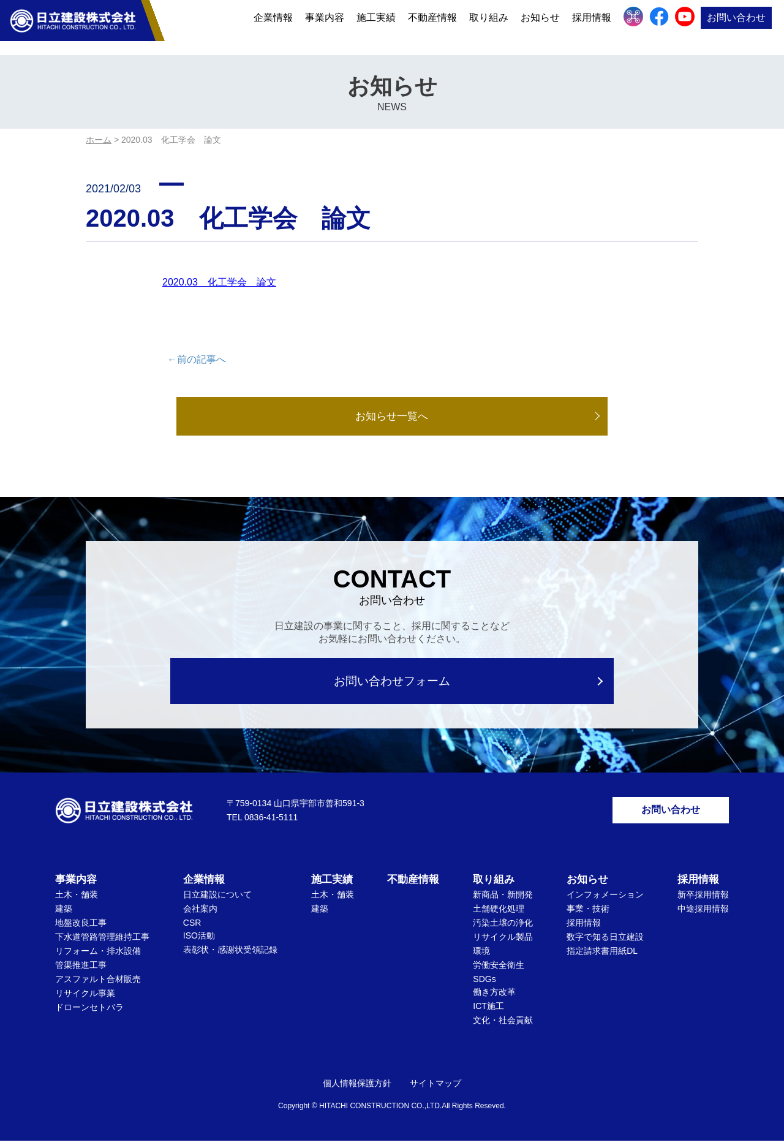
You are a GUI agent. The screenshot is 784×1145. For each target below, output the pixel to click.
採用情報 (591, 26)
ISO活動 (199, 940)
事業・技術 (588, 913)
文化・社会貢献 (503, 1024)
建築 (63, 913)
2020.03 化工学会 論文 (219, 282)
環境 (481, 955)
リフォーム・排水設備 (98, 955)
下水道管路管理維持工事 (102, 941)
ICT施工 (488, 1010)
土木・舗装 (76, 899)
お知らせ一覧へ (392, 416)
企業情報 (273, 26)
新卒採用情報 (703, 899)
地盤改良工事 (81, 927)
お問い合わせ (736, 26)
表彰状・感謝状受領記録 (230, 954)
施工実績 (376, 26)
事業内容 (324, 26)
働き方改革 (494, 996)
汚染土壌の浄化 (503, 927)
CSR (192, 927)
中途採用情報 (703, 913)
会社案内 (200, 913)
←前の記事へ (196, 359)
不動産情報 (432, 26)
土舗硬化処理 (498, 913)
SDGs (484, 983)
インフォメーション (605, 899)
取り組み (488, 26)
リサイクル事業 (85, 997)
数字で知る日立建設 (605, 941)
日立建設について (217, 899)
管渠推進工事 (81, 969)
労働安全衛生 (498, 969)
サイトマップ (435, 1087)
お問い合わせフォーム (392, 681)
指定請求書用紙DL (602, 955)
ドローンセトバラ (89, 1011)
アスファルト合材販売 (98, 983)
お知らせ (540, 26)
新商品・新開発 (503, 899)
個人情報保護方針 (357, 1087)
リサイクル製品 (503, 941)
